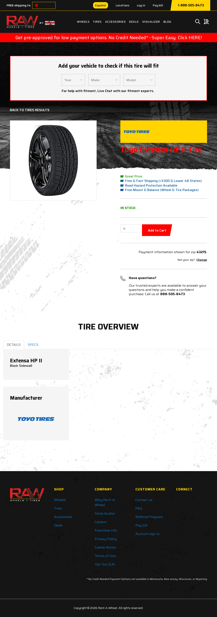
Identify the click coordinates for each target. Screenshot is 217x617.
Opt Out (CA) (105, 564)
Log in (141, 5)
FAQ (138, 508)
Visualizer (151, 21)
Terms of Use (105, 555)
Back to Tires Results (29, 110)
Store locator (105, 513)
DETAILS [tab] (14, 344)
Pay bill (158, 5)
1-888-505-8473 (191, 5)
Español (100, 5)
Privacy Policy (106, 539)
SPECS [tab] (33, 344)
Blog (167, 21)
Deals (134, 21)
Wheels (83, 21)
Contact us (143, 500)
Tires (97, 21)
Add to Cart (157, 230)
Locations (122, 5)
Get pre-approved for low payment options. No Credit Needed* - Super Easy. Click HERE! (108, 37)
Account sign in (147, 533)
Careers (101, 522)
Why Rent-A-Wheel (105, 502)
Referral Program (149, 516)
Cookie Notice (105, 547)
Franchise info (106, 530)
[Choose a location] (36, 5)
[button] (20, 160)
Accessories (115, 21)
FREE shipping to (19, 5)
